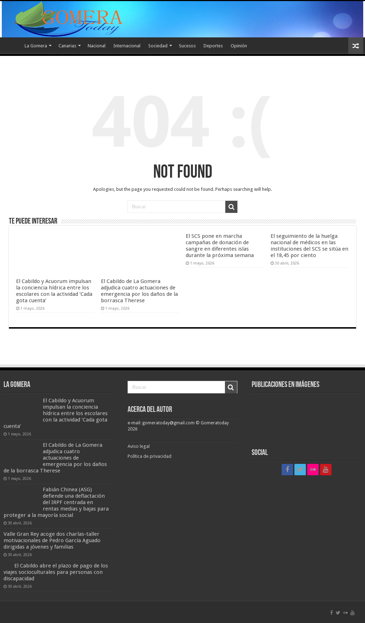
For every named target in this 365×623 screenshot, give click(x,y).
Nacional (97, 45)
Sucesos (187, 45)
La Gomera (36, 45)
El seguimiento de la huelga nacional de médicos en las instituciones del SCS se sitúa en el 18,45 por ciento (309, 245)
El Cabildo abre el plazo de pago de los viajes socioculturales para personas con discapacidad (56, 572)
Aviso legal (139, 446)
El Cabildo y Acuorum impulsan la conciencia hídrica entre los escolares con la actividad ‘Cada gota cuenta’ (54, 291)
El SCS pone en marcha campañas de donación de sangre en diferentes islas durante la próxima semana (220, 245)
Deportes (213, 45)
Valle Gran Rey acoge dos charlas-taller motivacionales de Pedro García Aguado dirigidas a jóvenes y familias (52, 540)
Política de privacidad (149, 456)
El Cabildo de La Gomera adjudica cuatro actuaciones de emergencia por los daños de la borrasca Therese (139, 291)
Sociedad (158, 45)
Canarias (67, 45)
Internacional (126, 45)
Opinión (239, 45)
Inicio (11, 44)
